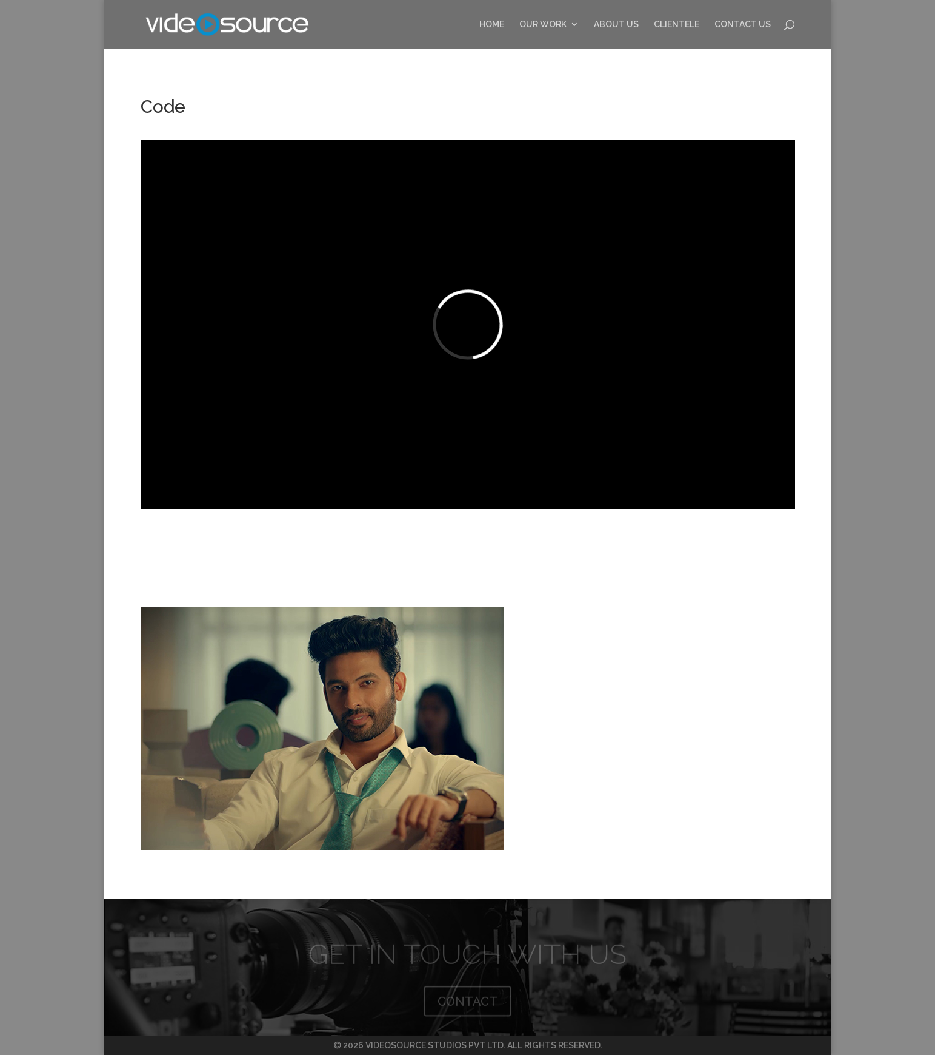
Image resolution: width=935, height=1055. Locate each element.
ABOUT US (616, 24)
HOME (491, 24)
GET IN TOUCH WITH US (467, 956)
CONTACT (467, 1003)
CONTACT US (742, 24)
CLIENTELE (676, 24)
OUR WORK (543, 24)
